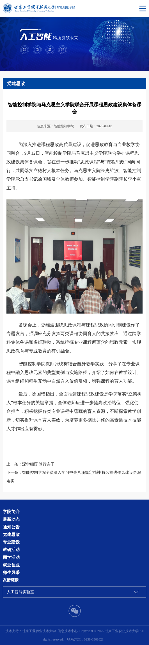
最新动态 (11, 519)
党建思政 (11, 534)
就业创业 (11, 564)
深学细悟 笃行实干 (38, 464)
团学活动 (11, 557)
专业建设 (11, 542)
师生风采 (11, 572)
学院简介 (11, 511)
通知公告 (11, 526)
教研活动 (11, 549)
